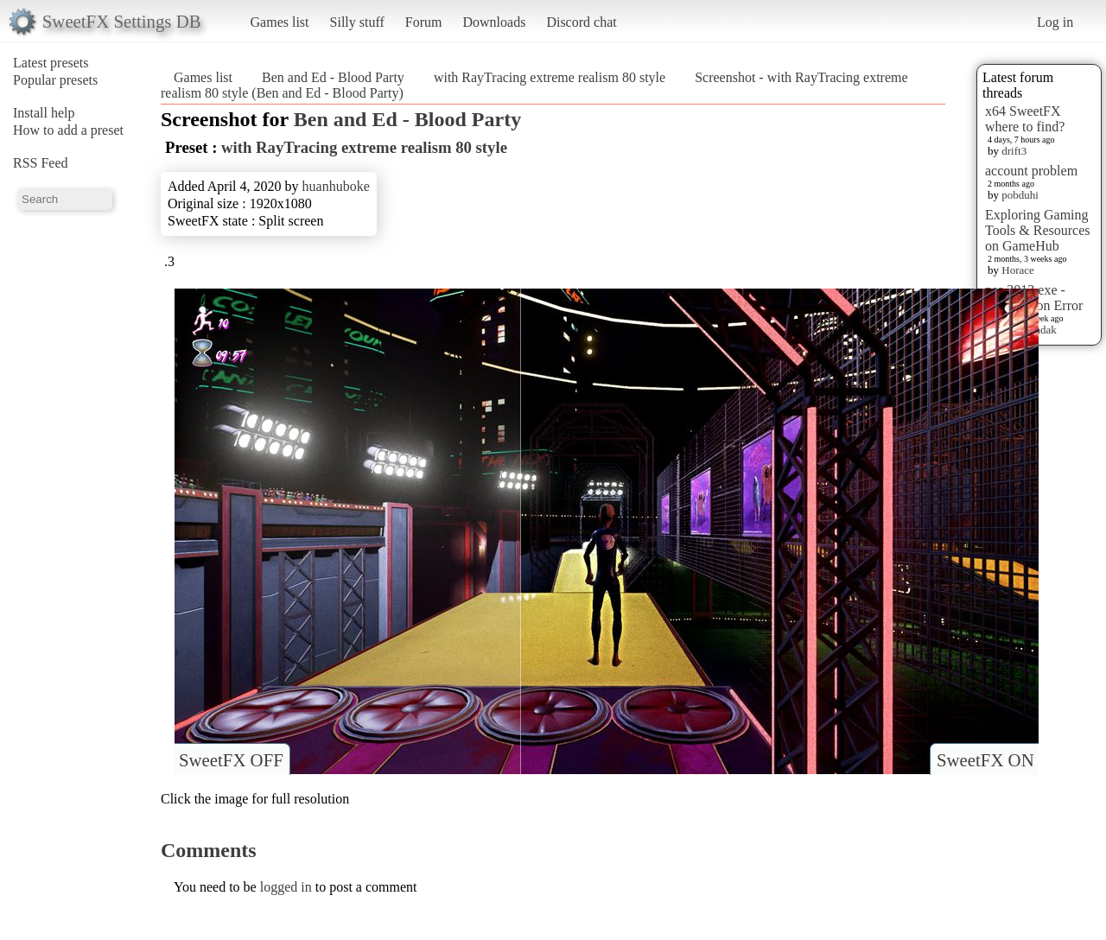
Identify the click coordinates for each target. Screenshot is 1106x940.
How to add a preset (68, 130)
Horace (1017, 270)
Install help (44, 112)
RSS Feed (40, 163)
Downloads (493, 22)
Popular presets (55, 80)
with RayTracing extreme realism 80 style (549, 77)
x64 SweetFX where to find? (1025, 119)
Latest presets (51, 62)
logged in (286, 887)
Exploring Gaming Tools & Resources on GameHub (1037, 230)
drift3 (1014, 150)
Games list (280, 22)
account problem (1031, 170)
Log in (1055, 22)
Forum (423, 22)
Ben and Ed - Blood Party (333, 77)
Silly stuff (357, 22)
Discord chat (581, 22)
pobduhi (1020, 194)
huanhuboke (336, 186)
